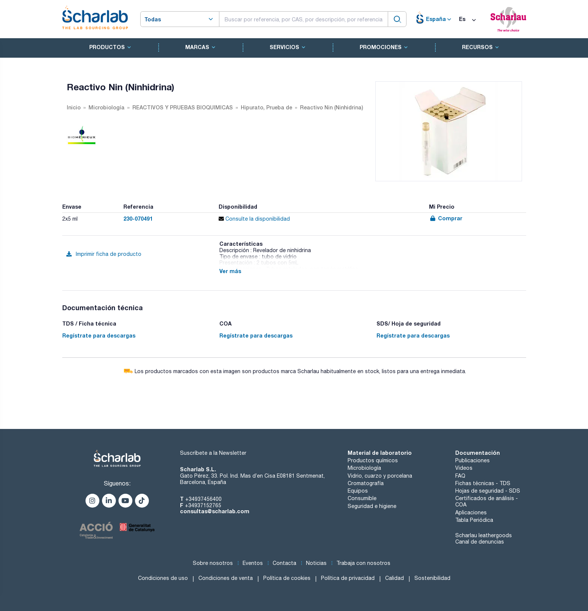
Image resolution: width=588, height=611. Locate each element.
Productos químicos (373, 460)
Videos (463, 468)
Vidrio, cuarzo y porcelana (380, 476)
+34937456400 (203, 499)
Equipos (358, 491)
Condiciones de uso (163, 578)
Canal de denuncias (479, 542)
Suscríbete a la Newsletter (213, 453)
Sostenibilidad (432, 578)
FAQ (460, 476)
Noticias (316, 563)
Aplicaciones (471, 512)
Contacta (284, 563)
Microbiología (364, 468)
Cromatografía (366, 483)
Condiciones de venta (225, 578)
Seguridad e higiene (372, 506)
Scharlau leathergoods (483, 535)
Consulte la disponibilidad (254, 219)
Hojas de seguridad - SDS (487, 491)
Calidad (394, 578)
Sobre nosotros (213, 563)
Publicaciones (472, 460)
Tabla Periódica (474, 520)
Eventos (253, 563)
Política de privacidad (348, 578)
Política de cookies (286, 578)
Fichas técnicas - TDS (482, 483)
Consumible (362, 498)
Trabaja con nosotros (363, 563)
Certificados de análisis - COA (486, 501)
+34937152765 (203, 505)
